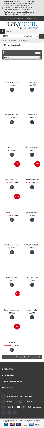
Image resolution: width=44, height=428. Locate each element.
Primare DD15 (32, 115)
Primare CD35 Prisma (12, 115)
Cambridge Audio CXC (32, 310)
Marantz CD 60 (11, 212)
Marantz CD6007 (32, 212)
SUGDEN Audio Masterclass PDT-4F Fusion (32, 245)
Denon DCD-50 (11, 277)
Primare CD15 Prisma (12, 82)
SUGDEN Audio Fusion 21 (12, 245)
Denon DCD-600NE (12, 180)
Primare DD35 (12, 147)
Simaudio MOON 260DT (32, 147)
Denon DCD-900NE (32, 180)
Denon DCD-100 (32, 277)
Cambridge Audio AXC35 (12, 310)
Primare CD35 (32, 82)
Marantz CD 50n (12, 342)
